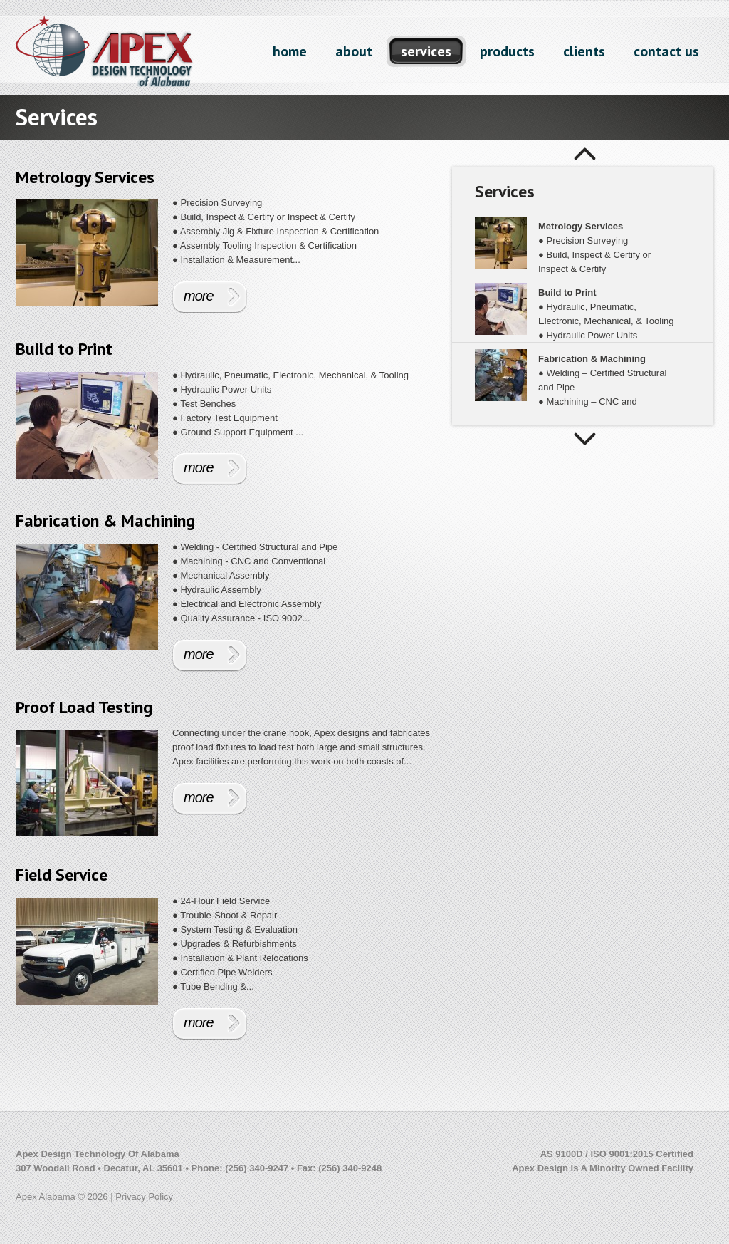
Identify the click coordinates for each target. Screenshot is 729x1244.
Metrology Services (85, 177)
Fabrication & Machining (105, 520)
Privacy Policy (144, 1196)
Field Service (61, 875)
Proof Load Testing (84, 707)
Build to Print (64, 349)
